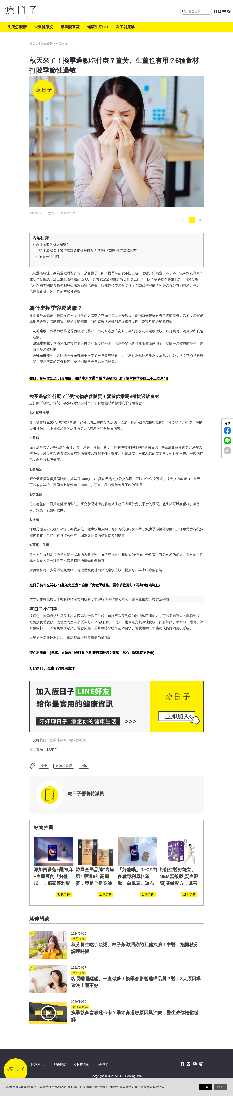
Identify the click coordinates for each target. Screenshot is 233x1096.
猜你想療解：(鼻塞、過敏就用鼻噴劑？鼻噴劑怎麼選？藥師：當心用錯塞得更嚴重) (91, 653)
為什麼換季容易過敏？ (53, 244)
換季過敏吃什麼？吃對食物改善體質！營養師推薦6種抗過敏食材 (88, 250)
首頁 (32, 43)
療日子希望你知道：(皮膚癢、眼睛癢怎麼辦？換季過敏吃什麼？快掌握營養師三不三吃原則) (98, 378)
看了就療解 (125, 27)
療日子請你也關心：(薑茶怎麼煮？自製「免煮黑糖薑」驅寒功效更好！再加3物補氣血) (94, 585)
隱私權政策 (81, 1064)
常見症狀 (62, 43)
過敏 (84, 766)
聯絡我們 (102, 1064)
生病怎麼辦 (17, 27)
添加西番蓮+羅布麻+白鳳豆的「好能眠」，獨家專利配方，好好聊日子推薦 (53, 883)
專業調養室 (70, 27)
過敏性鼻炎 (63, 766)
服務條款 (60, 1064)
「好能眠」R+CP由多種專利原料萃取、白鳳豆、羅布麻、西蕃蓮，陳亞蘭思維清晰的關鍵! (137, 883)
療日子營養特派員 (64, 213)
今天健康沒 (43, 27)
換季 (44, 766)
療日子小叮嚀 (49, 256)
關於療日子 (38, 1064)
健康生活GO (97, 27)
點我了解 (64, 894)
